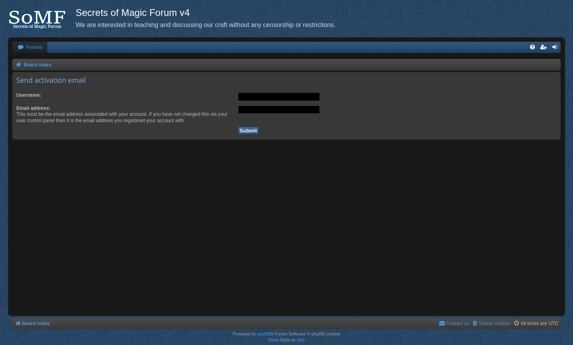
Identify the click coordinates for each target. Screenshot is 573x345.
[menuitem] (30, 47)
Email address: (33, 108)
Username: (28, 95)
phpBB (263, 333)
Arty (301, 339)
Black (273, 339)
